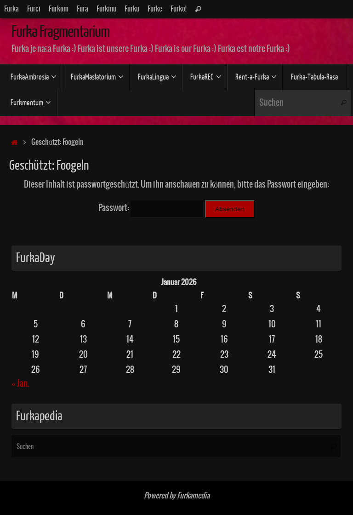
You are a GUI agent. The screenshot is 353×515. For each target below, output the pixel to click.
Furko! (179, 9)
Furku (132, 9)
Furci (33, 9)
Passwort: (151, 208)
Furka (11, 9)
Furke (155, 9)
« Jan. (20, 384)
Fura (82, 9)
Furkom (58, 9)
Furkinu (106, 9)
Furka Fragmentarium (60, 31)
